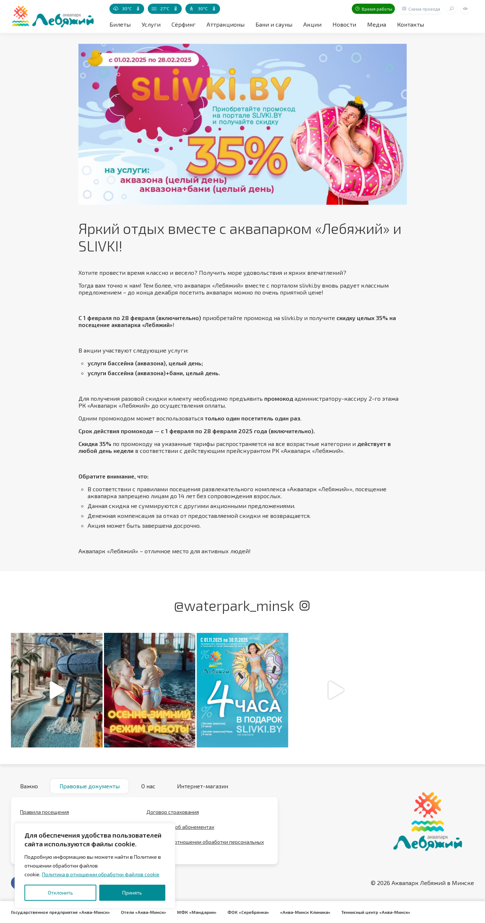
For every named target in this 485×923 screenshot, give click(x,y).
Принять (132, 892)
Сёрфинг (184, 24)
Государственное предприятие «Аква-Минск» (60, 912)
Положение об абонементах (180, 827)
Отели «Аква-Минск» (143, 912)
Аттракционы (226, 24)
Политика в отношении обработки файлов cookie (100, 874)
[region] (95, 865)
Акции (312, 24)
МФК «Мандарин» (196, 912)
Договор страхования (172, 812)
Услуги (151, 24)
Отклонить (60, 892)
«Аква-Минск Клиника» (305, 912)
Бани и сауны (273, 24)
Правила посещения (44, 812)
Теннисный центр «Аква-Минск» (375, 912)
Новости (344, 24)
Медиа (376, 24)
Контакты (410, 24)
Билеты (120, 24)
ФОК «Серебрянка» (248, 912)
